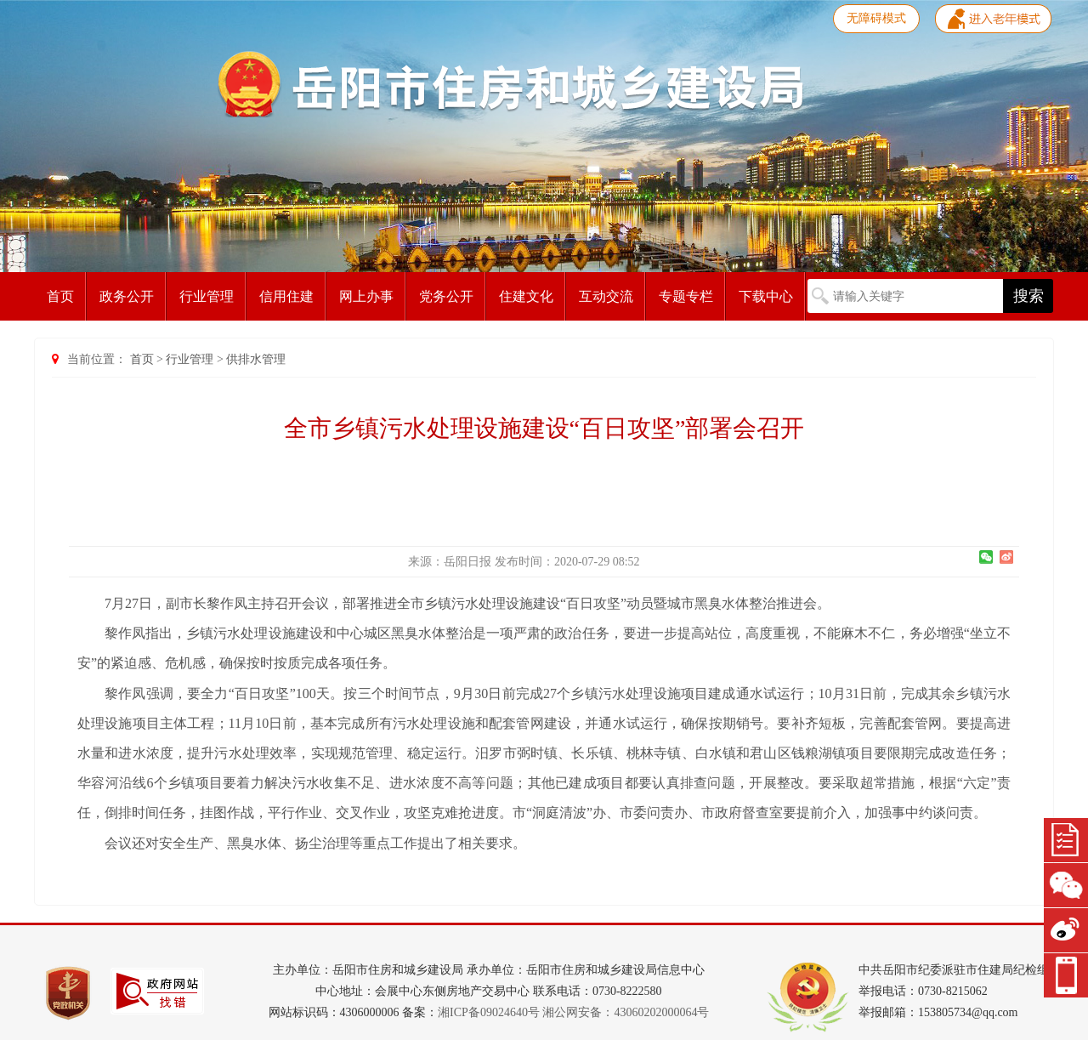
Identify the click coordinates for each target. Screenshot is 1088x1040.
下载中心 (766, 296)
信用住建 (286, 296)
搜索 (1028, 295)
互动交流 (606, 296)
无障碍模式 (876, 18)
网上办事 (366, 296)
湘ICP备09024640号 (489, 1012)
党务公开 (446, 296)
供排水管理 (256, 359)
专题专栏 (686, 296)
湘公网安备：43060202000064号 (625, 1012)
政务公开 (126, 296)
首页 (60, 296)
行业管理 (206, 296)
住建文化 (526, 296)
